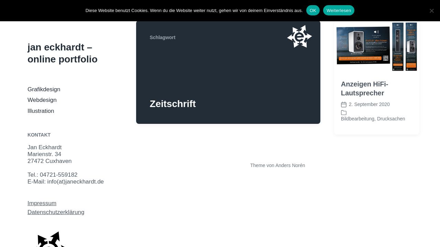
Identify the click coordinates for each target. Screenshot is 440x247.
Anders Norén (290, 165)
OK (313, 10)
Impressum (42, 203)
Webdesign (42, 100)
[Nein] (431, 10)
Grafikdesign (44, 89)
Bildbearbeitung (357, 118)
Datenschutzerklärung (56, 212)
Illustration (41, 111)
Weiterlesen (339, 10)
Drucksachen (391, 118)
